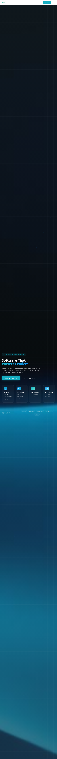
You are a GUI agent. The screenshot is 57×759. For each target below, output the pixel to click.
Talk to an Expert (29, 378)
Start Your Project (11, 378)
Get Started (47, 2)
